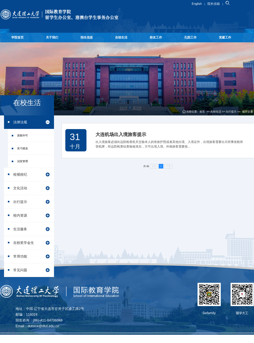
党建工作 (225, 37)
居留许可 (22, 135)
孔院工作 (190, 37)
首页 (202, 111)
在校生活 (121, 37)
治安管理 (22, 161)
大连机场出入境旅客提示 (120, 134)
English (197, 3)
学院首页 (17, 37)
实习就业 (22, 148)
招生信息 (87, 37)
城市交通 (247, 111)
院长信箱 (214, 3)
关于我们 (52, 37)
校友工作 (156, 37)
